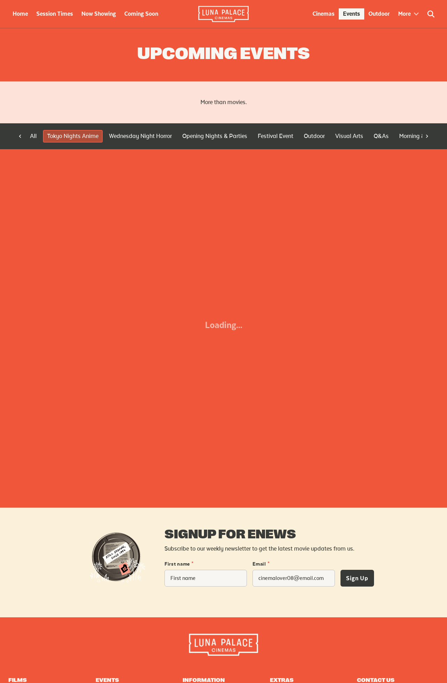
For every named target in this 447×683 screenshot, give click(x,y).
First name (179, 564)
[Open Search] (431, 14)
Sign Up (357, 578)
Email (261, 564)
